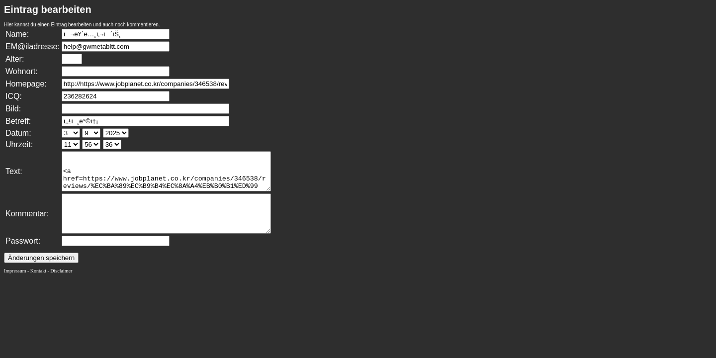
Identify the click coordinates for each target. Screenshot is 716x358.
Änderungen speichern (41, 272)
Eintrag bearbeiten (47, 9)
